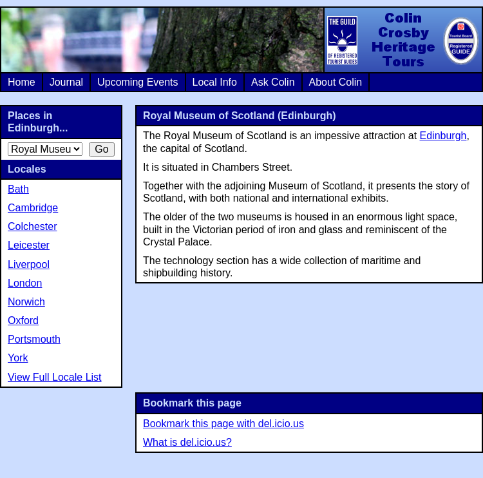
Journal (66, 82)
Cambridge (33, 207)
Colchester (32, 226)
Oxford (23, 320)
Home (21, 82)
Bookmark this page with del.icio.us (223, 423)
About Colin (336, 82)
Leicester (29, 245)
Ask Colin (273, 82)
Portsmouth (34, 339)
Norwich (26, 301)
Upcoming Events (137, 82)
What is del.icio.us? (187, 442)
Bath (18, 189)
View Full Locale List (55, 377)
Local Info (215, 82)
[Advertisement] (309, 336)
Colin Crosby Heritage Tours (402, 40)
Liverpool (29, 264)
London (25, 283)
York (18, 357)
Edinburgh (443, 135)
